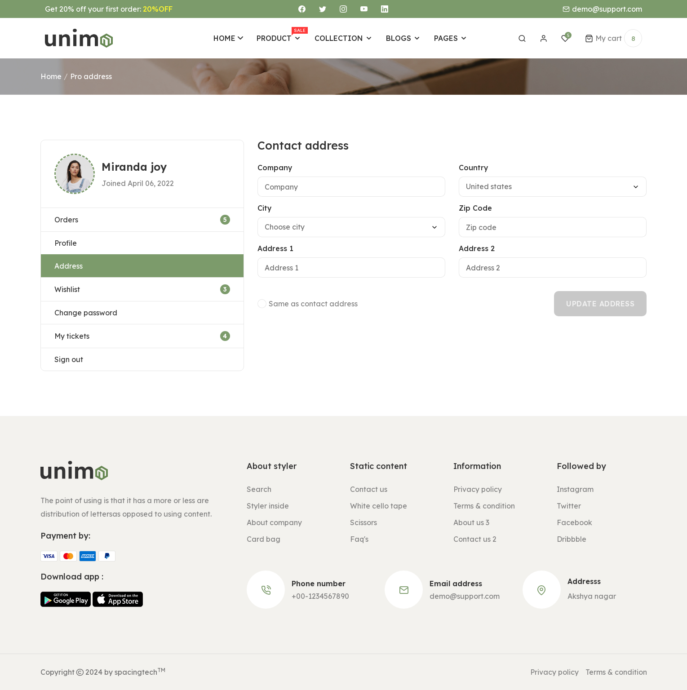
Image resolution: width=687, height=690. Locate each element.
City (264, 207)
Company (275, 167)
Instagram (575, 489)
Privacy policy (477, 489)
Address (68, 265)
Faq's (359, 539)
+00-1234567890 (320, 596)
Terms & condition (484, 505)
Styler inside (268, 505)
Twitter (569, 505)
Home (51, 76)
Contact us (368, 489)
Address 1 (275, 248)
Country (473, 167)
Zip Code (475, 207)
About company (274, 522)
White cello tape (378, 505)
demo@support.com (465, 596)
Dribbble (571, 539)
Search (259, 489)
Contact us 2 (474, 539)
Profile (65, 243)
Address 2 (477, 248)
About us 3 (471, 522)
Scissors (363, 522)
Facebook (574, 522)
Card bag (263, 539)
